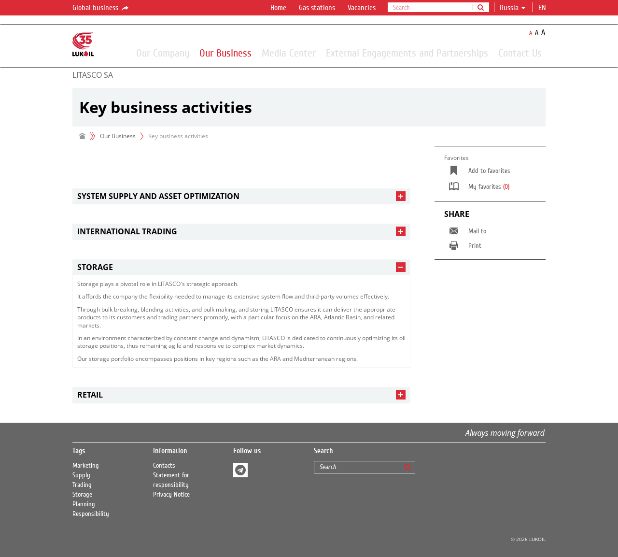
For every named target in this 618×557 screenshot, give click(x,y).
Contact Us (520, 52)
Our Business (225, 52)
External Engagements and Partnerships (407, 52)
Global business (101, 8)
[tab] (241, 196)
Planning (83, 504)
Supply (81, 475)
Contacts (164, 466)
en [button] (543, 7)
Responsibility (90, 514)
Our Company (162, 52)
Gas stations (317, 7)
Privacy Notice (171, 495)
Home (278, 7)
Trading (82, 485)
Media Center (289, 52)
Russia (512, 7)
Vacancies (362, 7)
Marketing (85, 466)
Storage (82, 495)
